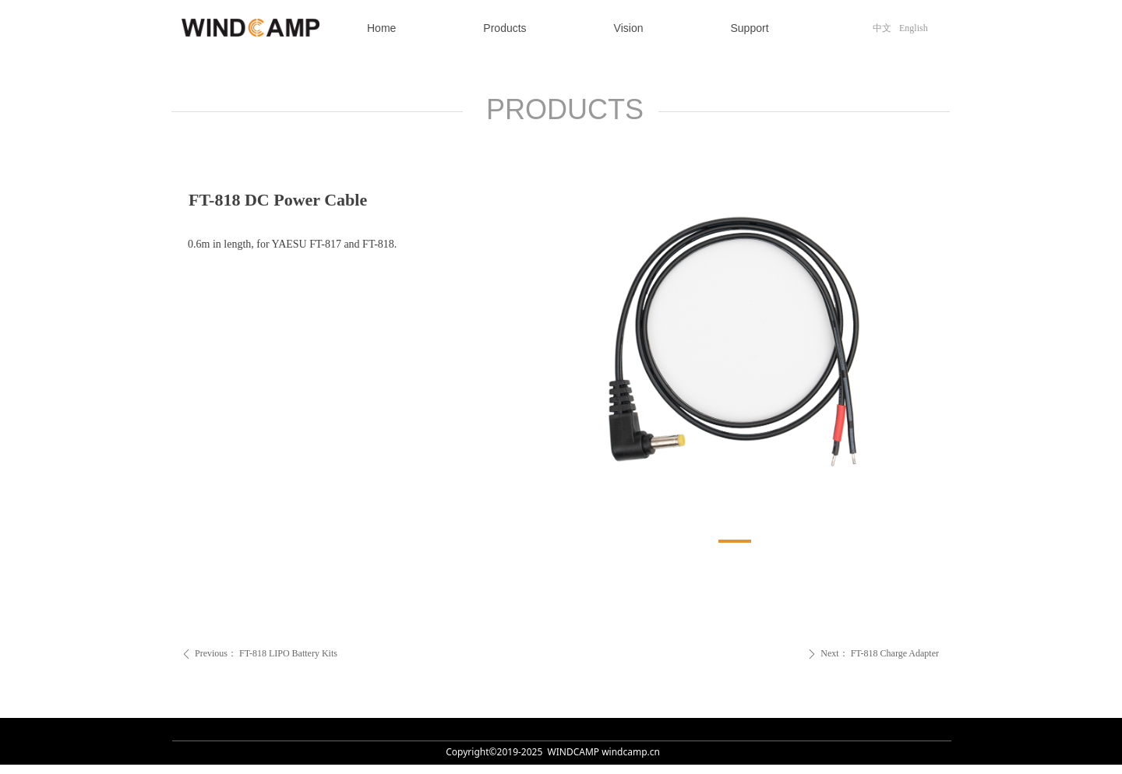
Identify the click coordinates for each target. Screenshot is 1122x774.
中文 (882, 28)
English (913, 28)
